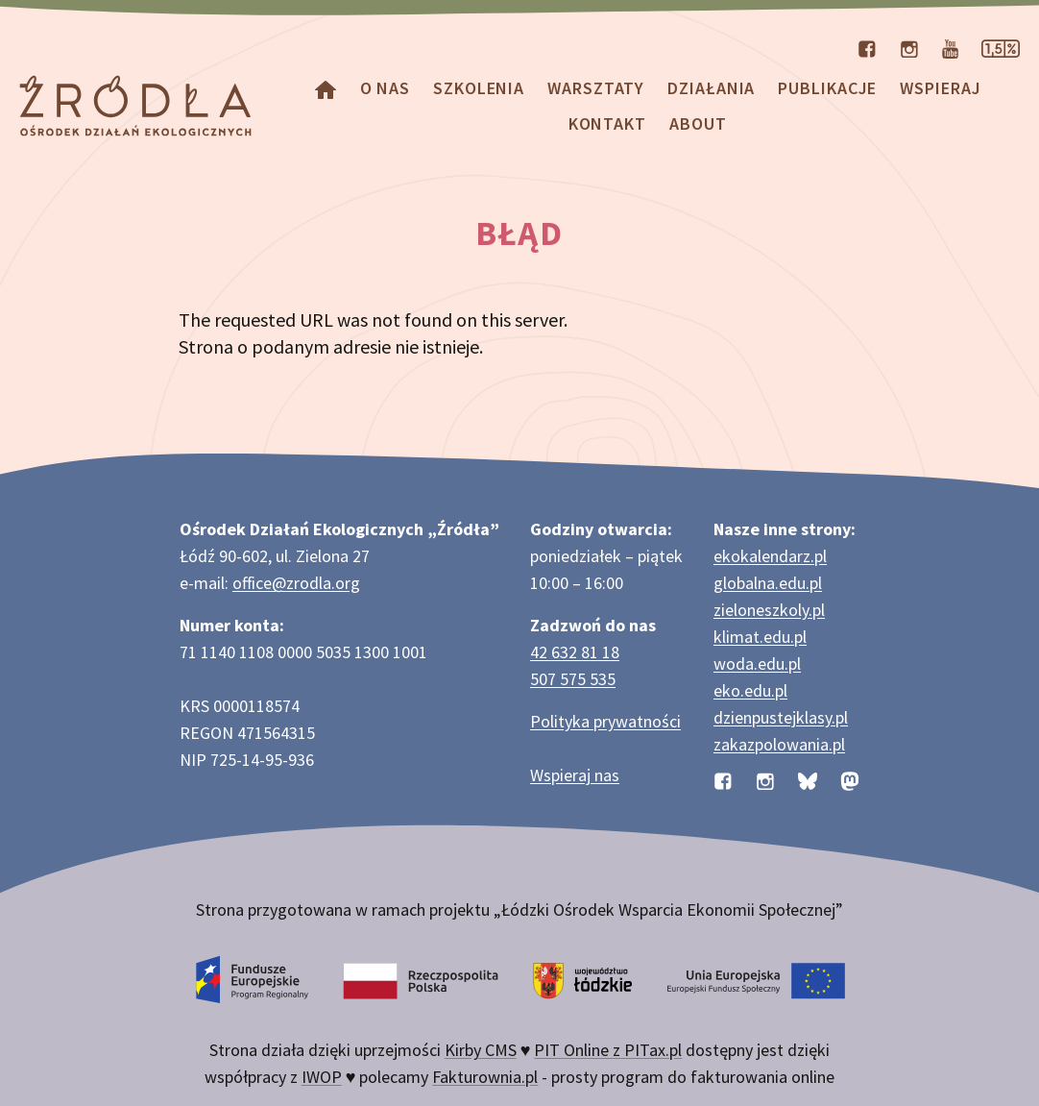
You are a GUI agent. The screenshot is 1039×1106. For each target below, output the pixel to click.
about (698, 123)
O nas (385, 88)
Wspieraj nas (574, 775)
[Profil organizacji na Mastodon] (849, 779)
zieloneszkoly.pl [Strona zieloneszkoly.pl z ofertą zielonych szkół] (769, 610)
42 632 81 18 (574, 652)
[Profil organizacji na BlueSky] (807, 779)
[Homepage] (325, 88)
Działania (711, 88)
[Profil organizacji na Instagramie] (909, 47)
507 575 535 (573, 679)
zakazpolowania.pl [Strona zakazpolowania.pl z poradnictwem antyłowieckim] (779, 744)
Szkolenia (478, 88)
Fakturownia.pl (485, 1077)
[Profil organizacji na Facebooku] (867, 47)
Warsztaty (595, 88)
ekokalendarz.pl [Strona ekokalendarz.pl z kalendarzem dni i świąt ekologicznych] (770, 556)
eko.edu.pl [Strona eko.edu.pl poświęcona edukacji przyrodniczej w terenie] (750, 690)
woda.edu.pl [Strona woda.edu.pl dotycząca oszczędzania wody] (757, 663)
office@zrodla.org (296, 583)
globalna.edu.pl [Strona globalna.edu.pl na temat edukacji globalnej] (767, 583)
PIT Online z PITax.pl (608, 1050)
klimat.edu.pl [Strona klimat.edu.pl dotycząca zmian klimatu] (760, 637)
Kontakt (607, 123)
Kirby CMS (481, 1050)
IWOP (322, 1077)
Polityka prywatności (605, 721)
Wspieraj (940, 88)
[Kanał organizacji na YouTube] (950, 47)
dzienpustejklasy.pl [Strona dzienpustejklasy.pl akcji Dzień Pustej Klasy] (780, 717)
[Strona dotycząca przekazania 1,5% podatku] (1000, 47)
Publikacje (827, 88)
